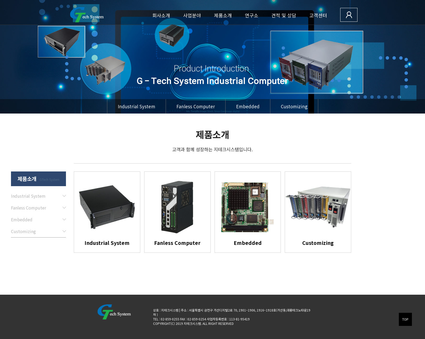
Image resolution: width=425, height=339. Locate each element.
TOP (405, 319)
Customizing (294, 106)
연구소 (251, 15)
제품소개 (223, 15)
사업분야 (192, 15)
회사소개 (161, 15)
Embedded (248, 106)
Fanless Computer (195, 106)
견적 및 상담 (283, 15)
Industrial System (136, 106)
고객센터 (318, 15)
